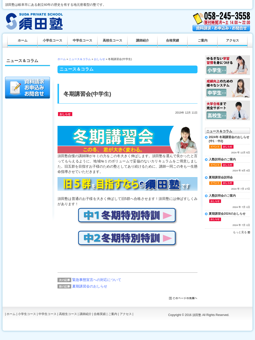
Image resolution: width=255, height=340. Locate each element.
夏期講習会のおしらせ (89, 286)
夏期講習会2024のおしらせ (227, 213)
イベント (215, 146)
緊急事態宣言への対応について (96, 280)
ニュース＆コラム (80, 59)
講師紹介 (142, 40)
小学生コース (52, 40)
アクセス (232, 40)
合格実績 (172, 40)
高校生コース (112, 40)
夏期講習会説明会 (221, 177)
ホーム (62, 59)
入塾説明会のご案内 (222, 159)
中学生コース (82, 40)
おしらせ (99, 59)
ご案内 (203, 40)
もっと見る (240, 232)
